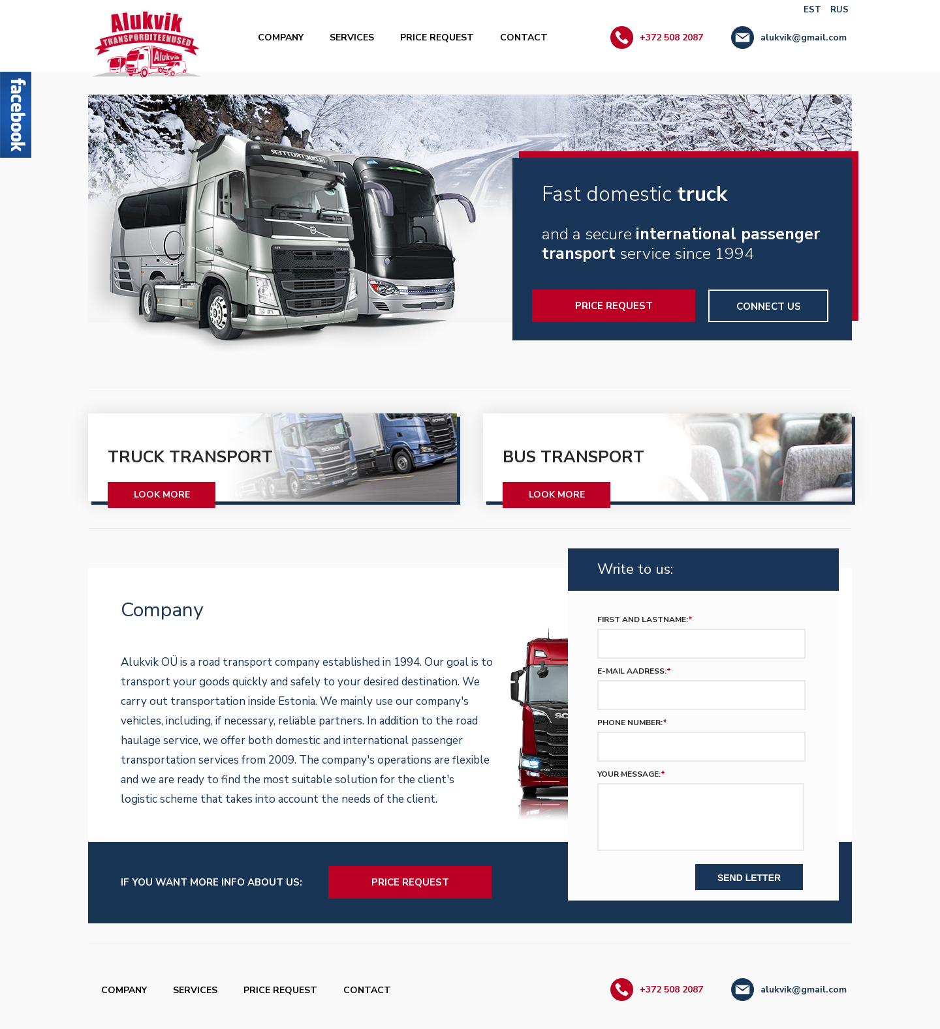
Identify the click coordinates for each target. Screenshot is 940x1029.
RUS (839, 10)
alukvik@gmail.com (803, 37)
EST (812, 10)
